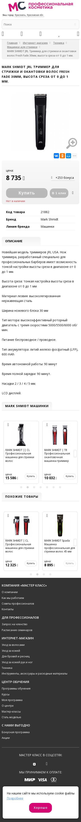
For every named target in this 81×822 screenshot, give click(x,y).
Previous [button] (5, 454)
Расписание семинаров (17, 630)
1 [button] (21, 487)
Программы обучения (16, 688)
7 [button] (60, 487)
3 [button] (34, 487)
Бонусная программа (16, 732)
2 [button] (27, 487)
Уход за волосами (13, 645)
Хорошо (41, 807)
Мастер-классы (11, 711)
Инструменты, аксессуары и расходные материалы (34, 673)
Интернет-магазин (35, 43)
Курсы (6, 694)
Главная (12, 43)
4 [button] (40, 487)
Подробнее (15, 798)
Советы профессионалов (18, 603)
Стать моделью (11, 717)
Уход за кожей (11, 651)
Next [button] (75, 454)
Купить (31, 476)
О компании (10, 592)
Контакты (8, 609)
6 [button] (53, 487)
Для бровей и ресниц (16, 656)
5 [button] (47, 487)
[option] (21, 454)
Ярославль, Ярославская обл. (29, 15)
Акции (6, 738)
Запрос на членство (14, 624)
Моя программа (12, 700)
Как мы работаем (13, 598)
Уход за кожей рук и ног (17, 662)
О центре (8, 706)
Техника (58, 43)
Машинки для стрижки (22, 47)
